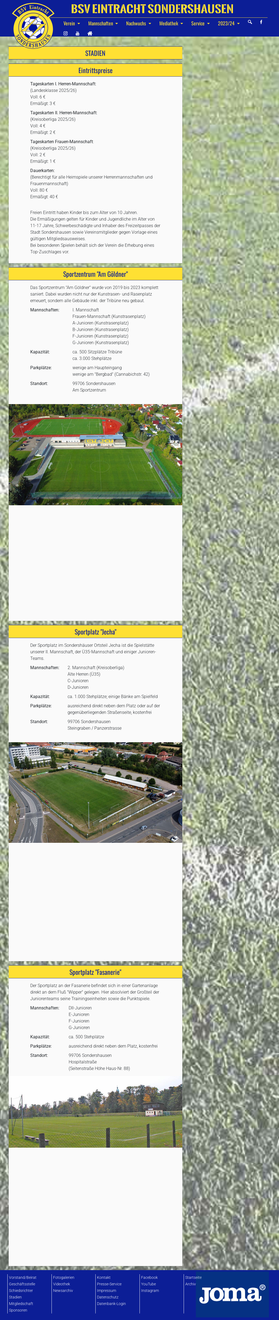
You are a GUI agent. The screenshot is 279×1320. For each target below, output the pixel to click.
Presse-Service (109, 1284)
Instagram (150, 1290)
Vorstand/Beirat (23, 1277)
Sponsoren (18, 1310)
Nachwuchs (136, 23)
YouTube (148, 1284)
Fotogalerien (63, 1277)
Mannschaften (101, 23)
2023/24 (227, 23)
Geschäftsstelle (22, 1284)
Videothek (61, 1284)
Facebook (149, 1277)
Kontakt (104, 1277)
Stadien (15, 1297)
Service (198, 23)
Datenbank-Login (111, 1303)
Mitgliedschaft (21, 1303)
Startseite (193, 1277)
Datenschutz (108, 1297)
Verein (69, 23)
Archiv (190, 1284)
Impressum (106, 1290)
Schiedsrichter (21, 1290)
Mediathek (169, 23)
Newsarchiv (63, 1290)
